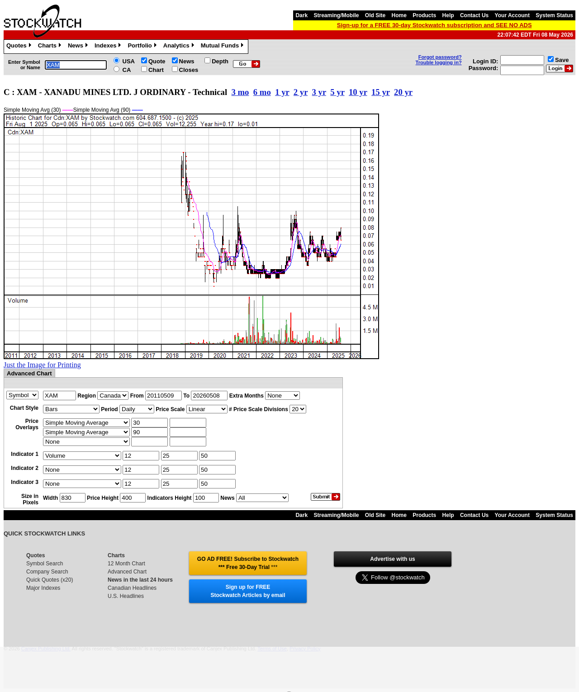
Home (399, 15)
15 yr (380, 92)
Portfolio (143, 47)
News (79, 47)
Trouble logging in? (439, 62)
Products (424, 15)
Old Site (375, 15)
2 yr (301, 92)
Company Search (47, 572)
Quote (157, 61)
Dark (301, 15)
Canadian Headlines (132, 588)
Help (448, 15)
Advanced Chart (127, 572)
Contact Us (474, 15)
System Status (554, 15)
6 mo (262, 92)
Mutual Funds (223, 47)
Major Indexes (43, 588)
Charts (50, 47)
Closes (189, 69)
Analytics (179, 47)
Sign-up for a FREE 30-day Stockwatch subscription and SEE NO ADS (434, 25)
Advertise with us (392, 559)
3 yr (319, 92)
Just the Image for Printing (42, 365)
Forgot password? (440, 57)
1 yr (282, 92)
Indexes (109, 47)
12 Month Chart (126, 563)
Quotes (19, 47)
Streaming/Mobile (336, 15)
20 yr (403, 92)
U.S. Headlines (126, 596)
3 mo (240, 92)
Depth (220, 61)
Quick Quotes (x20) (49, 580)
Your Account (512, 15)
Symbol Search (44, 563)
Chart (156, 69)
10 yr (358, 92)
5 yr (337, 92)
